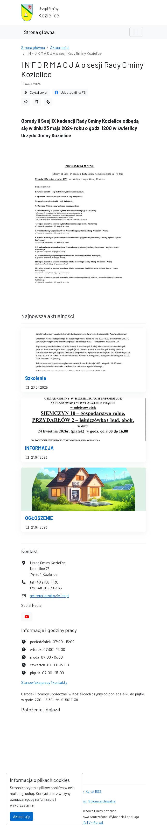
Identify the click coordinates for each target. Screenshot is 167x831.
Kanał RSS (93, 791)
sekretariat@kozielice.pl (49, 595)
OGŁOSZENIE (39, 518)
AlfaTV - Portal (92, 822)
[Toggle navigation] (136, 32)
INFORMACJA (39, 448)
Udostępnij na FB (70, 92)
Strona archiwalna (101, 801)
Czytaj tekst (35, 92)
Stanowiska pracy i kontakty (44, 682)
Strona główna (39, 32)
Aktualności (60, 47)
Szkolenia (35, 378)
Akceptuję (21, 816)
